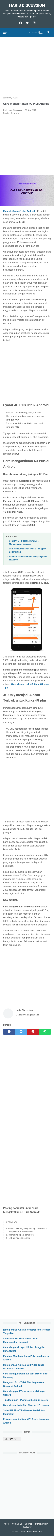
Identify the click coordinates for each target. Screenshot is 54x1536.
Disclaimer (27, 1527)
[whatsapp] (45, 1032)
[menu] (5, 32)
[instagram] (34, 23)
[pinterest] (33, 1032)
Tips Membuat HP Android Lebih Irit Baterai (25, 1400)
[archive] (12, 1439)
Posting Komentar (11, 113)
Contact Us (17, 1524)
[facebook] (20, 23)
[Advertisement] (27, 66)
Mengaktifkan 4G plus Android (19, 211)
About (6, 1524)
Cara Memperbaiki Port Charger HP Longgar (26, 1405)
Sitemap (28, 1524)
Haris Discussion (27, 5)
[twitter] (27, 23)
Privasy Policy (41, 1524)
